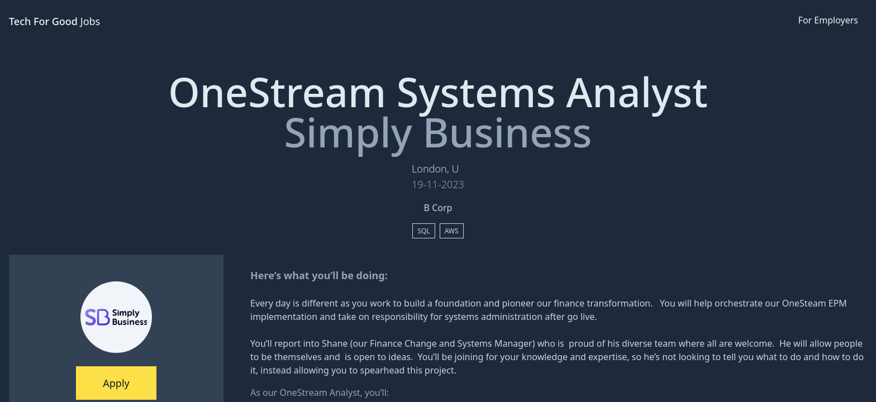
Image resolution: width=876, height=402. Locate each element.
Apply (116, 383)
